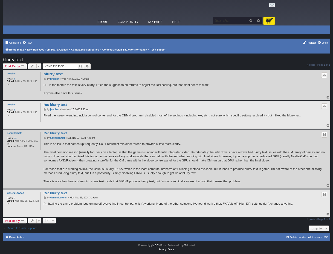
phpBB (154, 245)
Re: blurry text (55, 105)
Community (128, 21)
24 (15, 138)
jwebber (11, 73)
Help (176, 21)
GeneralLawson (15, 193)
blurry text (13, 59)
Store (103, 21)
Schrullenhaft (14, 133)
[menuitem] (27, 42)
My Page (155, 21)
